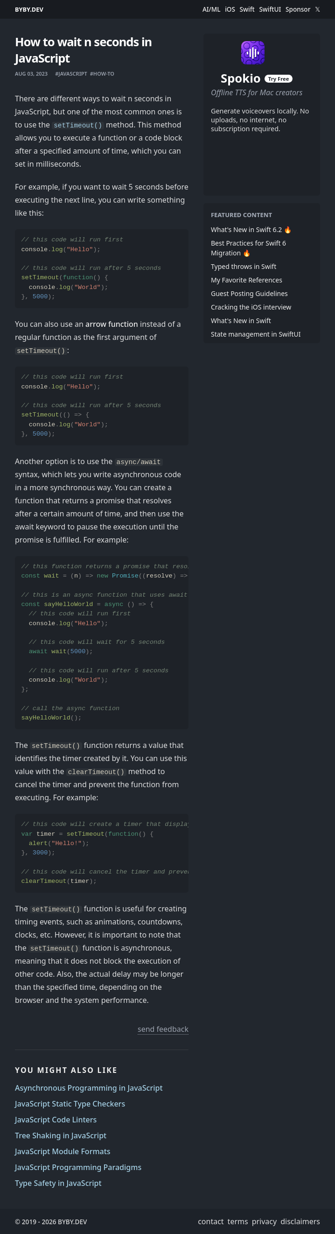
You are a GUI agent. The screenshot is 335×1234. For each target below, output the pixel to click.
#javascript (71, 73)
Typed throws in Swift (243, 266)
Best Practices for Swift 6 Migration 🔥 (248, 248)
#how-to (102, 73)
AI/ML (211, 9)
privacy (264, 1221)
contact (210, 1221)
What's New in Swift (241, 320)
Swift (247, 9)
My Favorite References (246, 279)
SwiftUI (270, 9)
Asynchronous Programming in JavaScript (89, 1088)
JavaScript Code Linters (56, 1119)
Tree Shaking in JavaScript (60, 1135)
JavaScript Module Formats (63, 1151)
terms (238, 1221)
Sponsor (298, 9)
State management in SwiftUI (256, 334)
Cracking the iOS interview (251, 307)
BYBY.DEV (29, 9)
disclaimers (300, 1221)
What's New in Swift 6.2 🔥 (251, 229)
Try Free (278, 78)
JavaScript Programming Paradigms (78, 1167)
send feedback (163, 1029)
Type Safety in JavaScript (58, 1183)
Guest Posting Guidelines (249, 293)
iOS (230, 9)
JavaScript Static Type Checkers (70, 1104)
